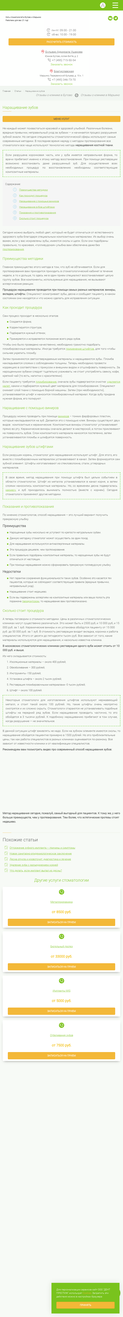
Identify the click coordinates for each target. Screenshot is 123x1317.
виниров (63, 416)
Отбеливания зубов (61, 1035)
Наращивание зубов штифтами (37, 207)
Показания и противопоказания (37, 212)
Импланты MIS (61, 990)
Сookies (87, 1293)
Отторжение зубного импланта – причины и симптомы (42, 847)
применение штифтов (80, 348)
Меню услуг (61, 119)
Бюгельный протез (61, 946)
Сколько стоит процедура (34, 218)
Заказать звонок (62, 64)
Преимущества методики (33, 189)
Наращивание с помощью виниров (39, 201)
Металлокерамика (61, 902)
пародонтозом (30, 601)
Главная (7, 91)
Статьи (17, 91)
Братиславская (64, 71)
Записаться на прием (61, 922)
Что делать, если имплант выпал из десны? (36, 870)
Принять (85, 1305)
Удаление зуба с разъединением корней (34, 865)
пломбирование (46, 381)
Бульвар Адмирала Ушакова (64, 51)
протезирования (13, 249)
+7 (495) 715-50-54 (64, 60)
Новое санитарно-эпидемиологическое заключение (41, 853)
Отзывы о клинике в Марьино (100, 95)
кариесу (11, 490)
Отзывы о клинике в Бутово (54, 95)
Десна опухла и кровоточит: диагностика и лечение (40, 859)
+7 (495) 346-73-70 (64, 79)
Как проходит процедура (33, 195)
